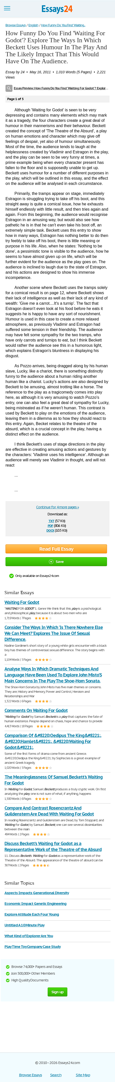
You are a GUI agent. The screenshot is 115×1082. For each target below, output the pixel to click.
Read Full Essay (56, 549)
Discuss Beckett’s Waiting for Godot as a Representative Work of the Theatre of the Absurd (53, 846)
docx (50, 530)
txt (51, 520)
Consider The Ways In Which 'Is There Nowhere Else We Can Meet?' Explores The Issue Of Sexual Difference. (53, 633)
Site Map (83, 1074)
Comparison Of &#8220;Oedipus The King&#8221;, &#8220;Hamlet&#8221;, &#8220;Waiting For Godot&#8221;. (52, 741)
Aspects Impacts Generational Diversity (36, 892)
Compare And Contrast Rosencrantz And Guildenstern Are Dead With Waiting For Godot (49, 811)
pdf (50, 525)
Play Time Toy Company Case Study (32, 946)
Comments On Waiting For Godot (36, 710)
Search (55, 1074)
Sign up (57, 991)
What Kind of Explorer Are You (28, 935)
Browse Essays (30, 1074)
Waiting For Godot (21, 602)
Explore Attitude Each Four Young (31, 914)
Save (56, 561)
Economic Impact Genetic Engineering (35, 903)
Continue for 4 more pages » (57, 507)
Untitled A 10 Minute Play (24, 925)
